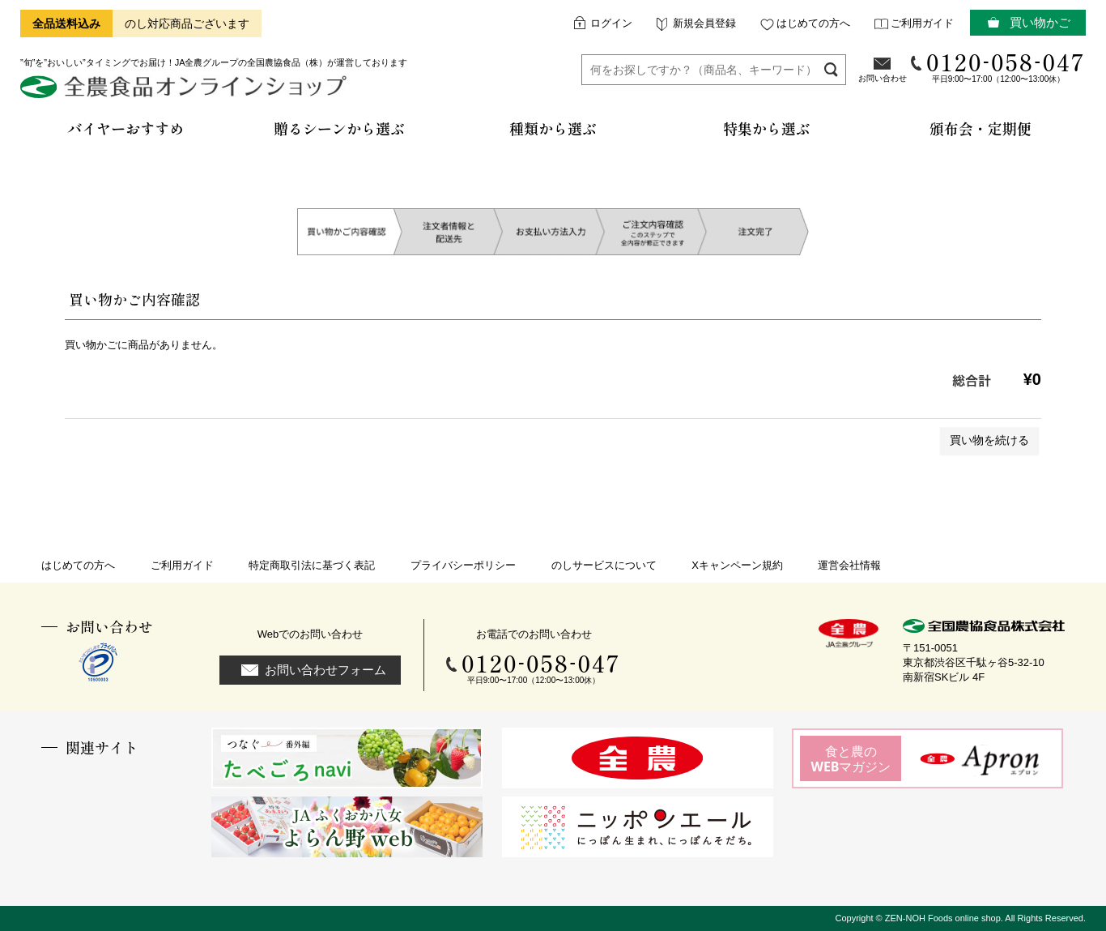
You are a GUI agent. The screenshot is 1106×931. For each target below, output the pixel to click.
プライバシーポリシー (463, 565)
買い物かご (1040, 22)
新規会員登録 (704, 23)
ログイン (611, 23)
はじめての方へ (813, 23)
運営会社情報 (849, 565)
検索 (831, 69)
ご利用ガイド (922, 23)
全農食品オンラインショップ (185, 93)
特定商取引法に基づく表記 (312, 565)
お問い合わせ (882, 78)
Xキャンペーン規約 (737, 565)
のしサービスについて (604, 565)
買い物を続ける (989, 439)
